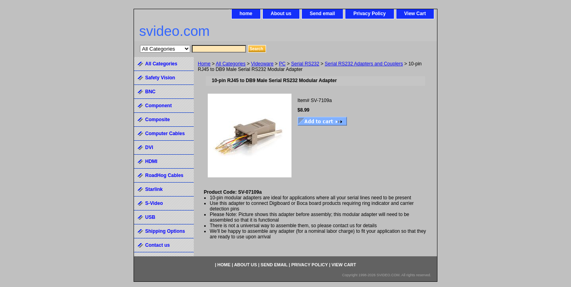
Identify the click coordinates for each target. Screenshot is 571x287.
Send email (322, 13)
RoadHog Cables (164, 175)
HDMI (151, 161)
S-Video (154, 203)
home (246, 13)
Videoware (262, 64)
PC (282, 64)
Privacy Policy (369, 13)
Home (204, 64)
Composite (157, 119)
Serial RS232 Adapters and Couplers (364, 64)
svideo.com (174, 31)
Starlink (154, 189)
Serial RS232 (305, 64)
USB (150, 217)
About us (281, 13)
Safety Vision (160, 78)
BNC (150, 91)
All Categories (231, 64)
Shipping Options (165, 231)
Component (158, 105)
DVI (149, 147)
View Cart (415, 13)
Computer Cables (165, 133)
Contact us (157, 245)
